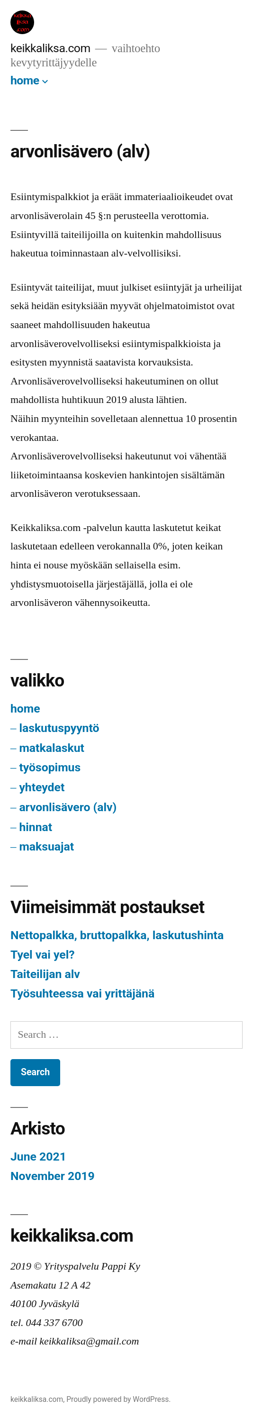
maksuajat (46, 846)
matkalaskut (51, 748)
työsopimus (50, 767)
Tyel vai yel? (42, 954)
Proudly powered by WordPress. (118, 1399)
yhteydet (41, 787)
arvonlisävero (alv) (68, 807)
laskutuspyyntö (59, 728)
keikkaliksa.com (50, 48)
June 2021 (38, 1156)
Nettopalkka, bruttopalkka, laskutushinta (117, 935)
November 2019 (52, 1176)
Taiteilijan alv (45, 974)
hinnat (35, 827)
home (24, 80)
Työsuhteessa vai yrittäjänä (82, 993)
